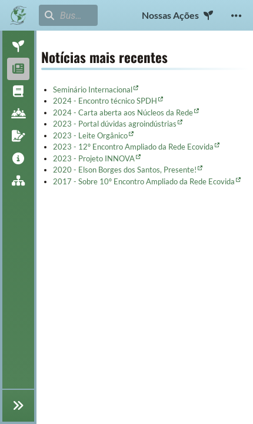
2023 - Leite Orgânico (90, 135)
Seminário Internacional (92, 89)
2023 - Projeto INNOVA (94, 158)
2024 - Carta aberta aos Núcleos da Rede (123, 112)
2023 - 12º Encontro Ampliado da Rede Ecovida (133, 146)
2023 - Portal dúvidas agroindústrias (115, 123)
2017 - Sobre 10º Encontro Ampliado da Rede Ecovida (144, 181)
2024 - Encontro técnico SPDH (105, 100)
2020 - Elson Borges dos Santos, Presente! (125, 169)
